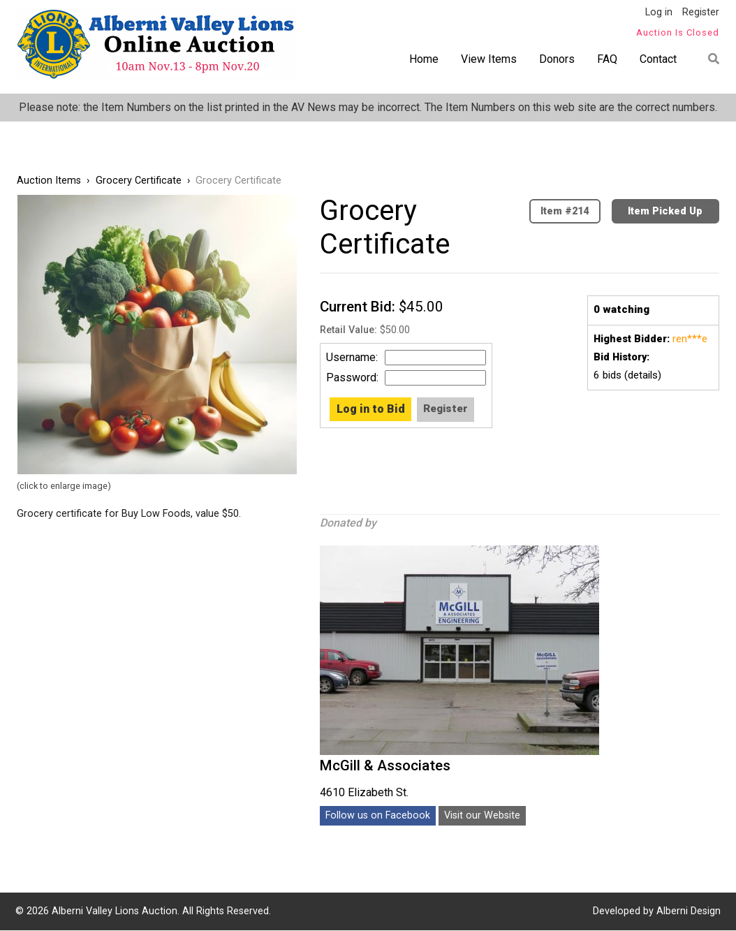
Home (424, 59)
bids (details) (627, 375)
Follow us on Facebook (377, 815)
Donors (557, 59)
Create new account (442, 409)
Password (351, 377)
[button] (157, 334)
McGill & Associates (385, 765)
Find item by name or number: (709, 59)
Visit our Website (482, 815)
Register (700, 12)
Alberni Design (688, 911)
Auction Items (49, 180)
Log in (658, 12)
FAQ (607, 59)
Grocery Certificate (139, 180)
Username (351, 357)
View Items (489, 59)
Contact (658, 59)
